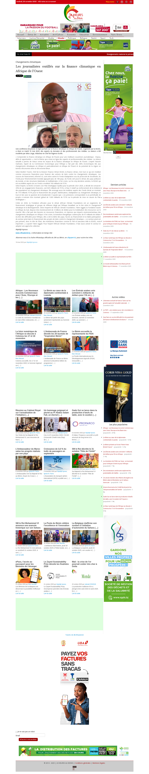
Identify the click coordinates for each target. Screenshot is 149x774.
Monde (61, 38)
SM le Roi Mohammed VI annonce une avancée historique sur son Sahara (28, 525)
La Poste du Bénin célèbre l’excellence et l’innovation (56, 524)
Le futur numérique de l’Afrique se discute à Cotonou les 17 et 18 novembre (26, 334)
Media (51, 38)
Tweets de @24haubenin (74, 635)
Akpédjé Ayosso (32, 242)
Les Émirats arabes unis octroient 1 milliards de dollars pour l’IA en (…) (83, 292)
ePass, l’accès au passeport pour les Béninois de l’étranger (26, 564)
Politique (72, 38)
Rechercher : (108, 153)
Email (18, 735)
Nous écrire (110, 2)
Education (84, 35)
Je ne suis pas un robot (25, 731)
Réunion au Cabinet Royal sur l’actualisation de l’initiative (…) (28, 412)
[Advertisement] (59, 269)
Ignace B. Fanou (63, 313)
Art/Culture (58, 35)
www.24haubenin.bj (23, 233)
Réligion (83, 38)
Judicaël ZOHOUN (35, 315)
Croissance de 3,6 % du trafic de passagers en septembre (55, 451)
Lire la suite (20, 322)
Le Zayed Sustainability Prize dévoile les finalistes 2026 (56, 564)
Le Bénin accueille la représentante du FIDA (83, 332)
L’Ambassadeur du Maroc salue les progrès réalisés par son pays (28, 451)
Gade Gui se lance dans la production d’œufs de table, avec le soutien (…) (84, 412)
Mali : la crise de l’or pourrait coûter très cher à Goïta (84, 564)
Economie (71, 35)
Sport (103, 38)
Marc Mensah (48, 315)
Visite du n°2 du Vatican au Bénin (114, 231)
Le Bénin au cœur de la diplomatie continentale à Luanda (56, 292)
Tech (112, 38)
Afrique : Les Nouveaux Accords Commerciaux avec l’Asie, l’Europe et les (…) (27, 294)
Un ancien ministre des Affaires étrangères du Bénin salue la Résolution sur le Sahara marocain (118, 480)
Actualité (44, 35)
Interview (21, 38)
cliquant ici (71, 237)
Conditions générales (83, 763)
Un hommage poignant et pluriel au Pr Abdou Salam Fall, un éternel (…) (56, 412)
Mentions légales (98, 763)
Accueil (20, 35)
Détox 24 (32, 35)
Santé (94, 38)
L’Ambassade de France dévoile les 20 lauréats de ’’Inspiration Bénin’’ (56, 333)
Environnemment (100, 35)
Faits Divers (116, 35)
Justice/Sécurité (37, 38)
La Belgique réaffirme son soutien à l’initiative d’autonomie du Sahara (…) (85, 525)
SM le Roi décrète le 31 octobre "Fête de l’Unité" (84, 450)
